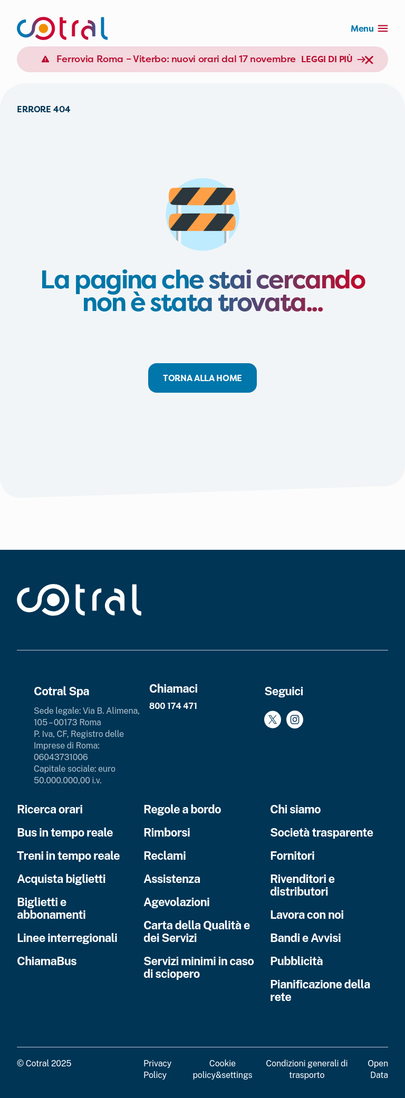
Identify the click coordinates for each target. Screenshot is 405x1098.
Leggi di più (333, 59)
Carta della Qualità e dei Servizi (196, 931)
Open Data (378, 1069)
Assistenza (171, 879)
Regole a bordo (182, 809)
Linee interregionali (67, 938)
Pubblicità (296, 961)
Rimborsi (166, 832)
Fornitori (292, 855)
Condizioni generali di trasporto (307, 1069)
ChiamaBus (46, 961)
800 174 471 (173, 706)
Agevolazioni (176, 902)
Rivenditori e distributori (302, 885)
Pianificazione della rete (320, 990)
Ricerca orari (49, 809)
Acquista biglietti (61, 879)
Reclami (164, 855)
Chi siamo (295, 809)
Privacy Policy (157, 1069)
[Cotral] (62, 28)
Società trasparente (321, 832)
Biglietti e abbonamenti (51, 908)
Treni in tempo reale (68, 855)
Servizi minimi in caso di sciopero (198, 967)
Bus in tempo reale (65, 832)
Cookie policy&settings (222, 1069)
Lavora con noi (306, 914)
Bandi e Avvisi (305, 938)
